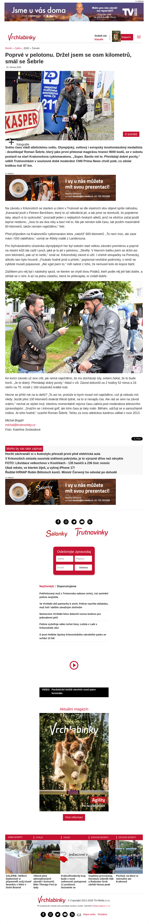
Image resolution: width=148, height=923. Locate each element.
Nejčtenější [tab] (46, 586)
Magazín (126, 37)
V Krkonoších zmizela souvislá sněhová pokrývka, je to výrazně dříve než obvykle (64, 458)
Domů (8, 48)
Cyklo (18, 48)
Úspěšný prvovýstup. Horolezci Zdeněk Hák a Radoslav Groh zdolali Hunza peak (101, 880)
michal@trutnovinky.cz (20, 425)
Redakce (102, 914)
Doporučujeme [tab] (66, 586)
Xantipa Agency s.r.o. (101, 906)
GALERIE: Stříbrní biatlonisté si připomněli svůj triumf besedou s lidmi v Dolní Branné (18, 881)
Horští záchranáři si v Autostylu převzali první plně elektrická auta (52, 454)
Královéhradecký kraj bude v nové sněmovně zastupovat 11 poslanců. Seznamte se (73, 881)
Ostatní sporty (100, 837)
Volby (66, 837)
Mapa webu (89, 914)
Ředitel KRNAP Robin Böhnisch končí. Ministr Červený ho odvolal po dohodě (61, 472)
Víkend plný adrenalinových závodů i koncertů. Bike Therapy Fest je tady (45, 881)
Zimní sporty (15, 837)
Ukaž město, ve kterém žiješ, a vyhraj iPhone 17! (40, 467)
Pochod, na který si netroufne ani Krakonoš (127, 878)
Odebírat (83, 567)
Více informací (74, 817)
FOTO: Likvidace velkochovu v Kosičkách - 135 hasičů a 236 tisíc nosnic (57, 463)
